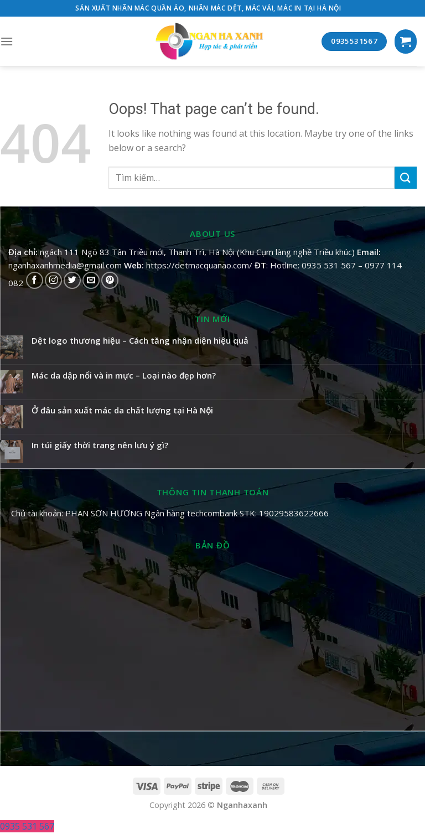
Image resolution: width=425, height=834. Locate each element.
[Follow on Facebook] (34, 280)
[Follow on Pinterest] (109, 280)
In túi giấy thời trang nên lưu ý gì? (100, 445)
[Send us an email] (91, 280)
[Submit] (406, 177)
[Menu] (6, 41)
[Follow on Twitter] (72, 280)
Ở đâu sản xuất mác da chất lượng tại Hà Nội (122, 410)
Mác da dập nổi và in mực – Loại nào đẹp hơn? (124, 375)
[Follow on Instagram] (53, 280)
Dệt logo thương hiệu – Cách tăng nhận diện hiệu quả (140, 340)
